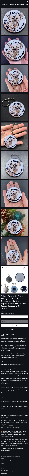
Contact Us (19, 460)
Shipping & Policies (10, 334)
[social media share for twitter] (4, 329)
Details (2, 334)
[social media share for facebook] (1, 329)
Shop (2, 460)
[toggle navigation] (1, 1)
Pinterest (7, 465)
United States (9, 313)
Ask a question (11, 329)
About (5, 460)
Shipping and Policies (12, 460)
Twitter (11, 465)
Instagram (3, 465)
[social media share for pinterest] (7, 329)
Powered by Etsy (4, 473)
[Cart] (27, 2)
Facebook (16, 465)
